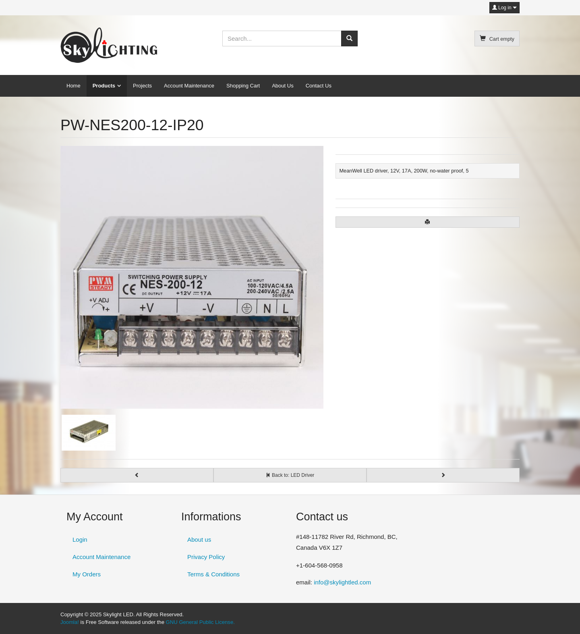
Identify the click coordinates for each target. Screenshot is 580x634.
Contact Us (318, 86)
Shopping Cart (243, 86)
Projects (142, 86)
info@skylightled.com (342, 582)
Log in (504, 7)
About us (199, 539)
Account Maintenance (189, 86)
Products (104, 86)
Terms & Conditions (213, 574)
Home (73, 86)
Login (79, 539)
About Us (282, 86)
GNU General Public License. (200, 622)
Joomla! (69, 622)
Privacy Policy (206, 556)
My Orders (86, 574)
